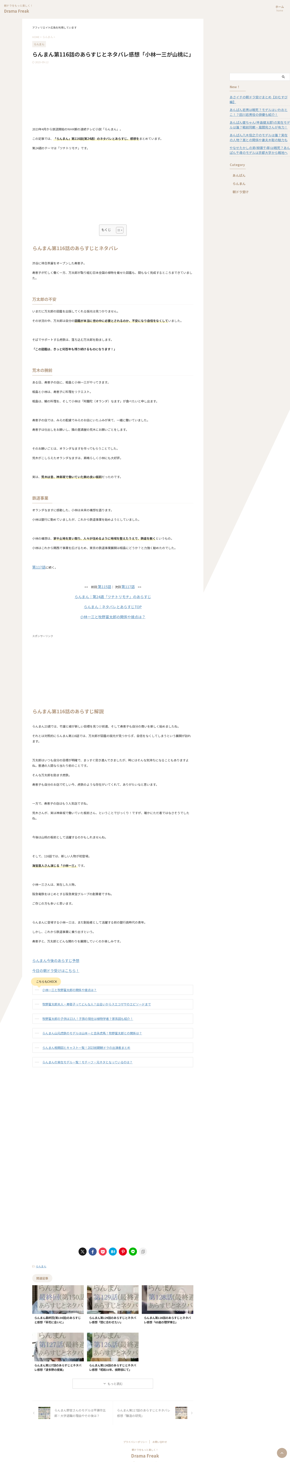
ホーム (280, 9)
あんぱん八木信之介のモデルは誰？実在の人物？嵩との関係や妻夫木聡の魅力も (258, 132)
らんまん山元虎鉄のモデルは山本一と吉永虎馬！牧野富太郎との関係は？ (88, 1028)
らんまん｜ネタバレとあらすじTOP (113, 604)
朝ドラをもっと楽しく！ (145, 1443)
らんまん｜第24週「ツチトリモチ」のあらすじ (113, 595)
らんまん (41, 1260)
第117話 (37, 567)
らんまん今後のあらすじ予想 (51, 957)
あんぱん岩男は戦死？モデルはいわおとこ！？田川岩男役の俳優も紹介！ (259, 107)
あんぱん (238, 170)
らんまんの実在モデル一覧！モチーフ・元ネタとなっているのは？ (84, 1056)
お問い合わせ (159, 1435)
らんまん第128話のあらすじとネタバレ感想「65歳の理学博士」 (167, 1313)
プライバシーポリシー (135, 1435)
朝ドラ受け (239, 187)
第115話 (105, 586)
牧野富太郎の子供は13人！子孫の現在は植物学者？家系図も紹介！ (84, 1014)
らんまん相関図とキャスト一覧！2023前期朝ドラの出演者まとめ (83, 1042)
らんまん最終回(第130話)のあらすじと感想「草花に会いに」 (57, 1313)
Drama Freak (16, 11)
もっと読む (115, 1377)
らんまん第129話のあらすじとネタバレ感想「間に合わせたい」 (112, 1313)
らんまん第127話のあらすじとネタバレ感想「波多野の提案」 (57, 1361)
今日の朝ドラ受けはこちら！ (51, 966)
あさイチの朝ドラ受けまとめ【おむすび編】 (258, 97)
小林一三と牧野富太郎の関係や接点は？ (113, 614)
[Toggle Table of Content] (117, 230)
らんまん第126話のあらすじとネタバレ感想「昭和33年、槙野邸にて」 (112, 1361)
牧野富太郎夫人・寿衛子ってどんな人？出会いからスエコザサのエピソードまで (93, 999)
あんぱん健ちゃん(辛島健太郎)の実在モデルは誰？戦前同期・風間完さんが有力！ (259, 119)
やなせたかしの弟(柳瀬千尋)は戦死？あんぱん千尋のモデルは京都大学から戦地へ (259, 145)
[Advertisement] (112, 94)
